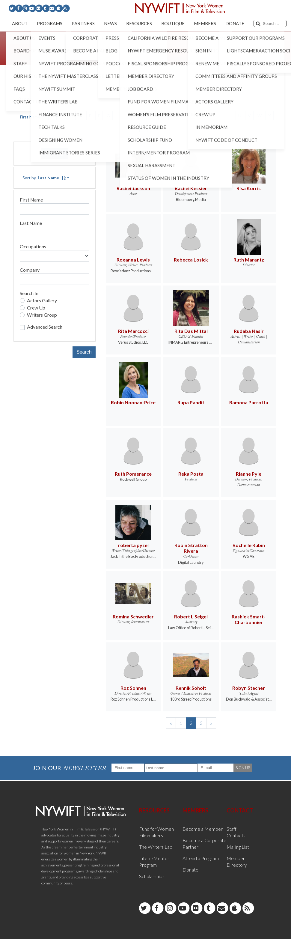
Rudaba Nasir (249, 331)
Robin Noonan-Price (133, 402)
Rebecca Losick (191, 259)
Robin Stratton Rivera (191, 548)
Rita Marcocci (133, 331)
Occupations (33, 246)
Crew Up (36, 307)
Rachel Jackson (133, 188)
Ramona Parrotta (248, 402)
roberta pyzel (133, 545)
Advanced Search (44, 327)
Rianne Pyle (248, 474)
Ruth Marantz (248, 259)
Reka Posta (190, 474)
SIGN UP (243, 767)
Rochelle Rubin (249, 545)
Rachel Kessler (191, 188)
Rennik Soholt (191, 688)
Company (30, 270)
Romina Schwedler (133, 616)
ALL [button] (155, 127)
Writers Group (42, 315)
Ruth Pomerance (133, 474)
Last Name (31, 223)
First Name (31, 199)
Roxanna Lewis (133, 259)
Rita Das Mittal (191, 331)
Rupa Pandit (190, 402)
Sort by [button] (44, 177)
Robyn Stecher (248, 688)
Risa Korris (248, 188)
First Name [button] (30, 116)
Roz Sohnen (133, 688)
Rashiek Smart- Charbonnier (249, 619)
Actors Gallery (42, 300)
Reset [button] (54, 153)
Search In (29, 293)
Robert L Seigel (191, 616)
